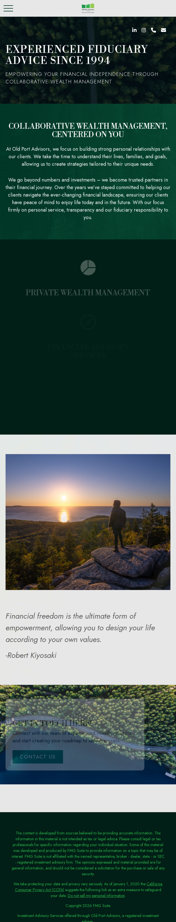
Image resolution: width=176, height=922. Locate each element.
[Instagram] (144, 30)
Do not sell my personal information (96, 895)
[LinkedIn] (134, 30)
